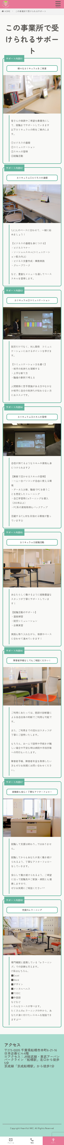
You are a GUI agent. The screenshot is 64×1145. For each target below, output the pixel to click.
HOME (7, 11)
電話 (32, 1141)
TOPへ (53, 1141)
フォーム (10, 1141)
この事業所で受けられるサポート (30, 11)
